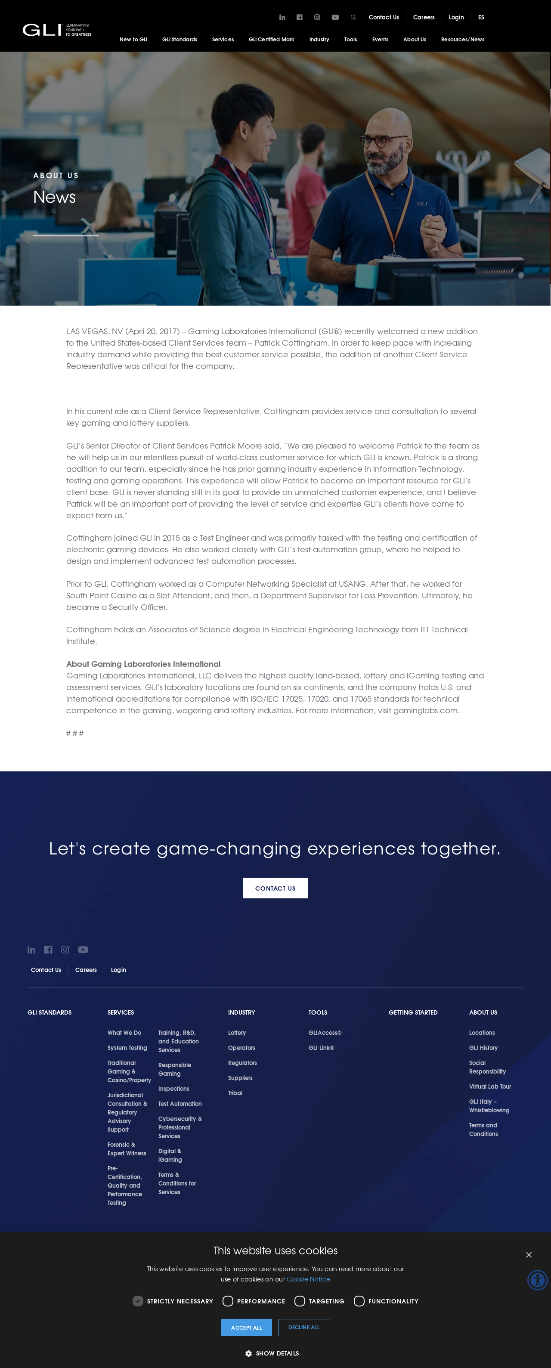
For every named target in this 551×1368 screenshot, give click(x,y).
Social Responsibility (487, 1066)
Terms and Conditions (483, 1129)
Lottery (237, 1032)
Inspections (173, 1088)
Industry (319, 39)
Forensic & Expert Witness (127, 1148)
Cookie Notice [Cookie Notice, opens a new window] (308, 1279)
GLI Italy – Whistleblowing (489, 1105)
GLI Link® (321, 1047)
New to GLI (133, 39)
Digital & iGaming (170, 1155)
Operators (241, 1047)
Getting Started (413, 1012)
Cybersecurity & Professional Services (180, 1127)
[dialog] (275, 1300)
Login (456, 16)
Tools (350, 39)
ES (481, 16)
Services (223, 39)
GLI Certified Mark (271, 39)
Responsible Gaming (174, 1068)
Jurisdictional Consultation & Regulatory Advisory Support (127, 1111)
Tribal (235, 1092)
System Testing (127, 1047)
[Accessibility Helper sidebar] (537, 1280)
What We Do (124, 1032)
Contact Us (384, 16)
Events (380, 39)
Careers (424, 16)
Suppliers (240, 1077)
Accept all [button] (246, 1327)
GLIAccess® (325, 1032)
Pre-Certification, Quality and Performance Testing (125, 1185)
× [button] (528, 1255)
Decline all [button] (303, 1327)
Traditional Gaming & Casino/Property (130, 1071)
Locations (482, 1032)
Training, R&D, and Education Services (178, 1041)
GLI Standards (179, 39)
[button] (275, 1353)
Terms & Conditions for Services (177, 1183)
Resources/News (462, 39)
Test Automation (180, 1103)
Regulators (242, 1062)
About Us (414, 39)
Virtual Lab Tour (490, 1086)
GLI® (58, 29)
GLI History (483, 1047)
